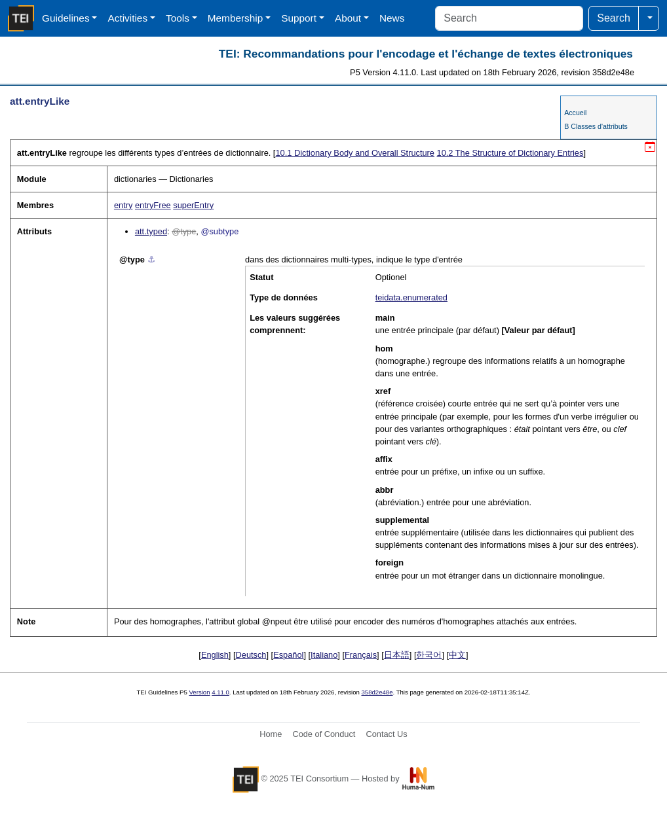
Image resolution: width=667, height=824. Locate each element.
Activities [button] (127, 18)
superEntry (193, 205)
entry (123, 205)
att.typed (151, 231)
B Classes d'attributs (596, 126)
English (215, 655)
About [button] (348, 18)
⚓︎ (151, 259)
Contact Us (386, 734)
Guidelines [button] (66, 18)
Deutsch (251, 655)
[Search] (509, 18)
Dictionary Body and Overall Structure (354, 153)
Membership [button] (235, 18)
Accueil (575, 112)
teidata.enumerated (411, 297)
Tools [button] (177, 18)
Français (361, 655)
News (391, 18)
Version (199, 692)
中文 (457, 655)
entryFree (153, 205)
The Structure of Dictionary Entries (510, 153)
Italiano (324, 655)
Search (613, 18)
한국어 (429, 655)
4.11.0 (220, 692)
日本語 (397, 655)
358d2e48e (376, 692)
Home (270, 734)
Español (288, 655)
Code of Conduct (323, 734)
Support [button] (298, 18)
